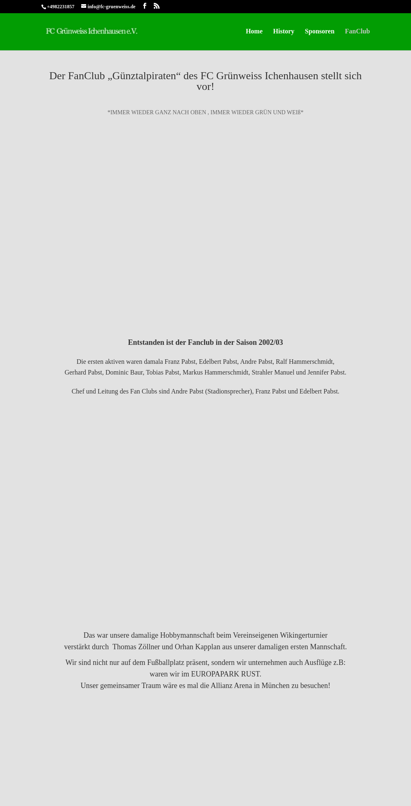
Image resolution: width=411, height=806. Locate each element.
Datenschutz (95, 772)
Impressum (55, 772)
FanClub (357, 31)
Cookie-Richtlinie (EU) (148, 772)
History (284, 31)
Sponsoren (320, 31)
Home (254, 31)
